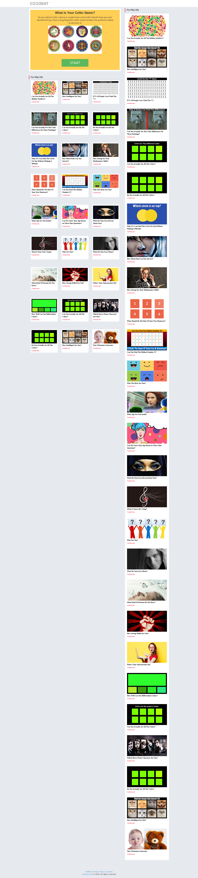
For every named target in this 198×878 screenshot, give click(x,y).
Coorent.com (87, 874)
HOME (88, 871)
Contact (109, 871)
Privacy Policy (98, 871)
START (75, 62)
